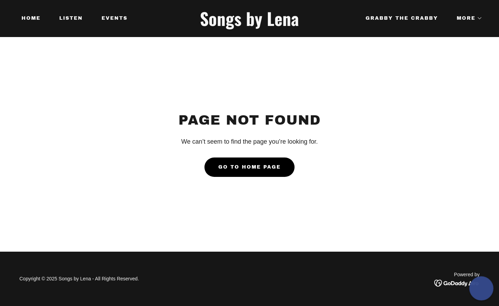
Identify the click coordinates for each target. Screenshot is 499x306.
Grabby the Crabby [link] (402, 18)
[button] (467, 18)
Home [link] (31, 18)
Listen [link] (71, 18)
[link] (249, 24)
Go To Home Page (249, 167)
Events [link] (115, 18)
